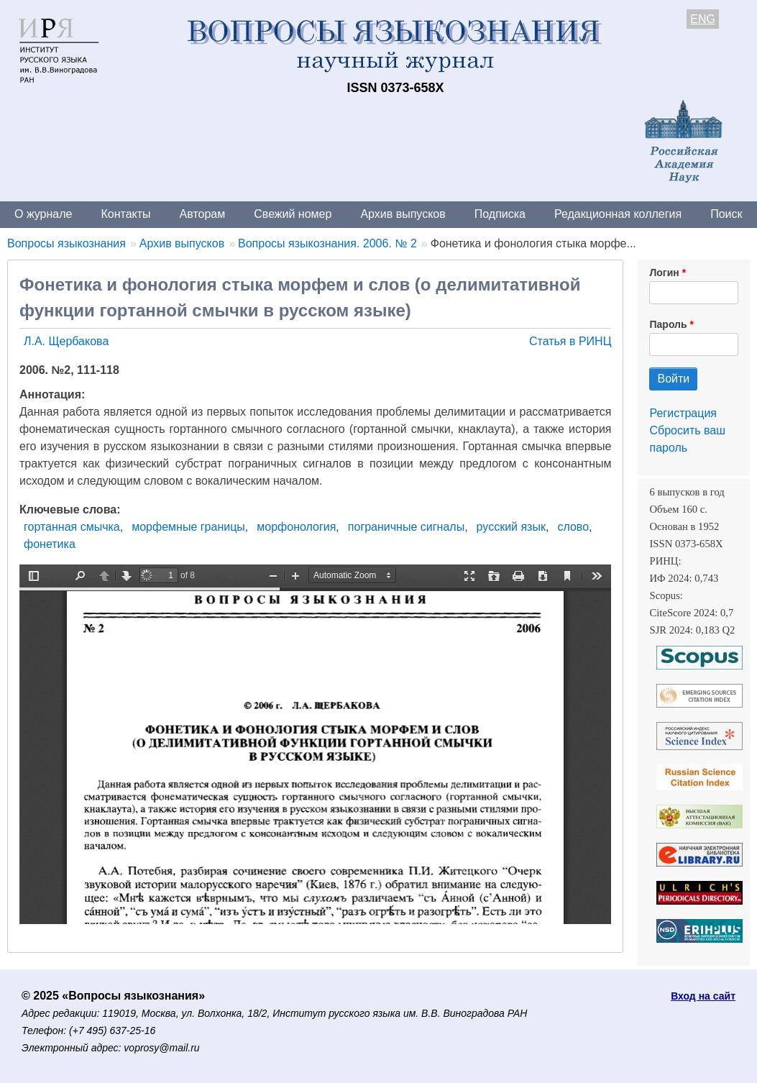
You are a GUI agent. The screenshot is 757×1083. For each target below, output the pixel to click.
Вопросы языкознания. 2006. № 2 (327, 243)
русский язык (511, 527)
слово (573, 527)
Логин (664, 272)
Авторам (203, 214)
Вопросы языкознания (66, 243)
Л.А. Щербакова (66, 341)
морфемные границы (188, 527)
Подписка (500, 214)
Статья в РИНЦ (570, 341)
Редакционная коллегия (618, 214)
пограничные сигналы (406, 527)
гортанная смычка (72, 527)
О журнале (43, 214)
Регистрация (683, 413)
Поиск (726, 214)
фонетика (49, 544)
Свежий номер (292, 214)
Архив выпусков (402, 214)
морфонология (296, 527)
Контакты (125, 214)
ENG (702, 19)
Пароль (668, 324)
